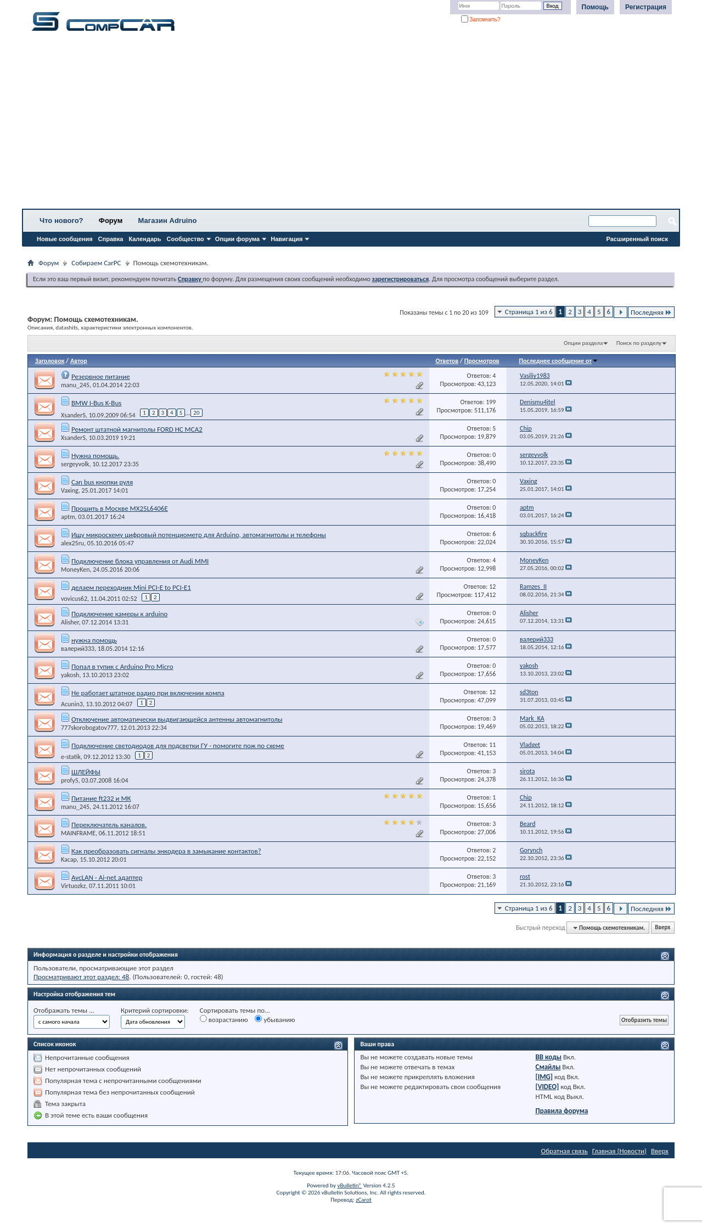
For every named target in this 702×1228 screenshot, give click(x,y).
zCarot (364, 1199)
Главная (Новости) (619, 1151)
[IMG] (544, 1077)
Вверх (662, 927)
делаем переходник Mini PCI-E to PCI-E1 (131, 587)
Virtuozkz (73, 886)
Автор (78, 361)
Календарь (144, 239)
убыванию (275, 1019)
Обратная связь (564, 1151)
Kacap (69, 859)
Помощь (595, 7)
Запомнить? (481, 19)
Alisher (70, 622)
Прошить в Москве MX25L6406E (119, 508)
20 (196, 412)
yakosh (70, 675)
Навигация (286, 239)
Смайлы (548, 1067)
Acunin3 (72, 704)
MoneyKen (75, 569)
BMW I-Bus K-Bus (96, 403)
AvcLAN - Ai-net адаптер (106, 877)
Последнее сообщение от (558, 361)
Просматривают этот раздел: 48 (81, 977)
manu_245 (75, 385)
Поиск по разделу (638, 343)
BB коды (549, 1057)
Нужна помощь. (95, 455)
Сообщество (185, 239)
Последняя (651, 312)
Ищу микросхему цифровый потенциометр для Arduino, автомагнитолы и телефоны (198, 535)
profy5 (69, 780)
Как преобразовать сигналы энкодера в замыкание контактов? (166, 851)
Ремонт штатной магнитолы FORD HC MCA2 (137, 429)
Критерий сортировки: (155, 1010)
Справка (110, 239)
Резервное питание (100, 376)
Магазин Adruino (167, 220)
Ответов (446, 361)
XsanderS (73, 414)
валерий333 (77, 648)
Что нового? (61, 220)
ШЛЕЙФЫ (85, 772)
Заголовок (49, 361)
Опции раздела (583, 343)
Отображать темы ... (63, 1010)
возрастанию (224, 1019)
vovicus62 (74, 598)
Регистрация (645, 7)
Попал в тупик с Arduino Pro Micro (122, 666)
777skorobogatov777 (89, 728)
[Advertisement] (343, 123)
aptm (68, 517)
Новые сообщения (65, 239)
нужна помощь (94, 640)
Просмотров (481, 361)
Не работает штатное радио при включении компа (147, 693)
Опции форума (237, 239)
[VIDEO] (547, 1086)
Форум (110, 220)
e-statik (71, 757)
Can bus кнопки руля (102, 482)
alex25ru (72, 543)
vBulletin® (349, 1185)
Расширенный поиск (637, 239)
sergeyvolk (75, 464)
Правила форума (562, 1111)
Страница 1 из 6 (529, 312)
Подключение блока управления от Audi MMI (140, 561)
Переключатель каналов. (109, 824)
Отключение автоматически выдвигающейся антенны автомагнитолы (177, 719)
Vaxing (69, 490)
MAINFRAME (78, 833)
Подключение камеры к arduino (119, 614)
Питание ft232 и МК (101, 798)
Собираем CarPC (96, 263)
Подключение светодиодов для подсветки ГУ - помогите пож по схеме (177, 745)
